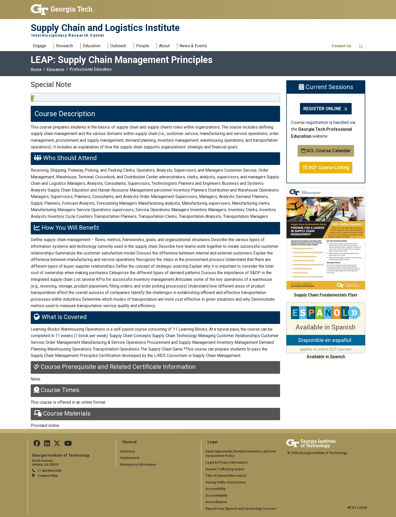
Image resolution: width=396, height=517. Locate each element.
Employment (129, 458)
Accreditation (216, 502)
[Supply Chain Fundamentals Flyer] (325, 190)
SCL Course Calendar (326, 150)
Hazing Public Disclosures (225, 482)
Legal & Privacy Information (226, 462)
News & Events (193, 45)
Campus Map (48, 476)
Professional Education (91, 69)
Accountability (216, 495)
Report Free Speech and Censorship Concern (240, 509)
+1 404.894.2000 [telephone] (49, 471)
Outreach (118, 45)
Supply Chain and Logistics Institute (105, 28)
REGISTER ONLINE (322, 108)
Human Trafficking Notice (224, 469)
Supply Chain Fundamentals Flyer (326, 294)
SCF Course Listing (326, 167)
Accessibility (215, 489)
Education (91, 45)
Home (36, 69)
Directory (127, 451)
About (164, 45)
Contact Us (341, 46)
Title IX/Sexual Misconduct (226, 476)
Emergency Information (138, 464)
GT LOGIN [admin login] (359, 507)
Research (64, 45)
